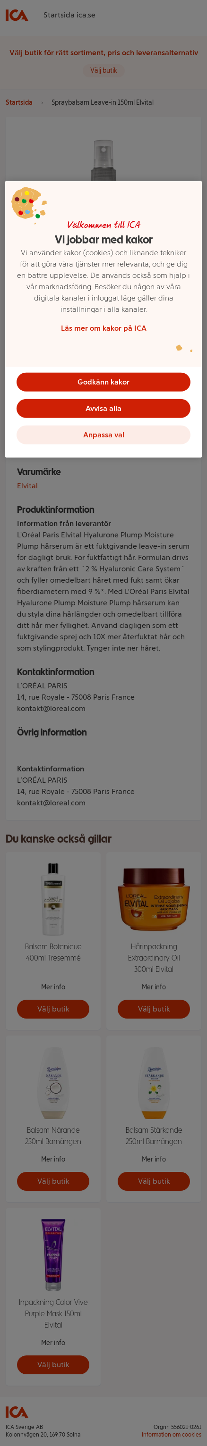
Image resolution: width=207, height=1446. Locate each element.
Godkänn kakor (103, 381)
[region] (103, 319)
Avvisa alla (103, 408)
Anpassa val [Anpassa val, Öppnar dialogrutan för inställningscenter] (103, 434)
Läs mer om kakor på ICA (104, 328)
